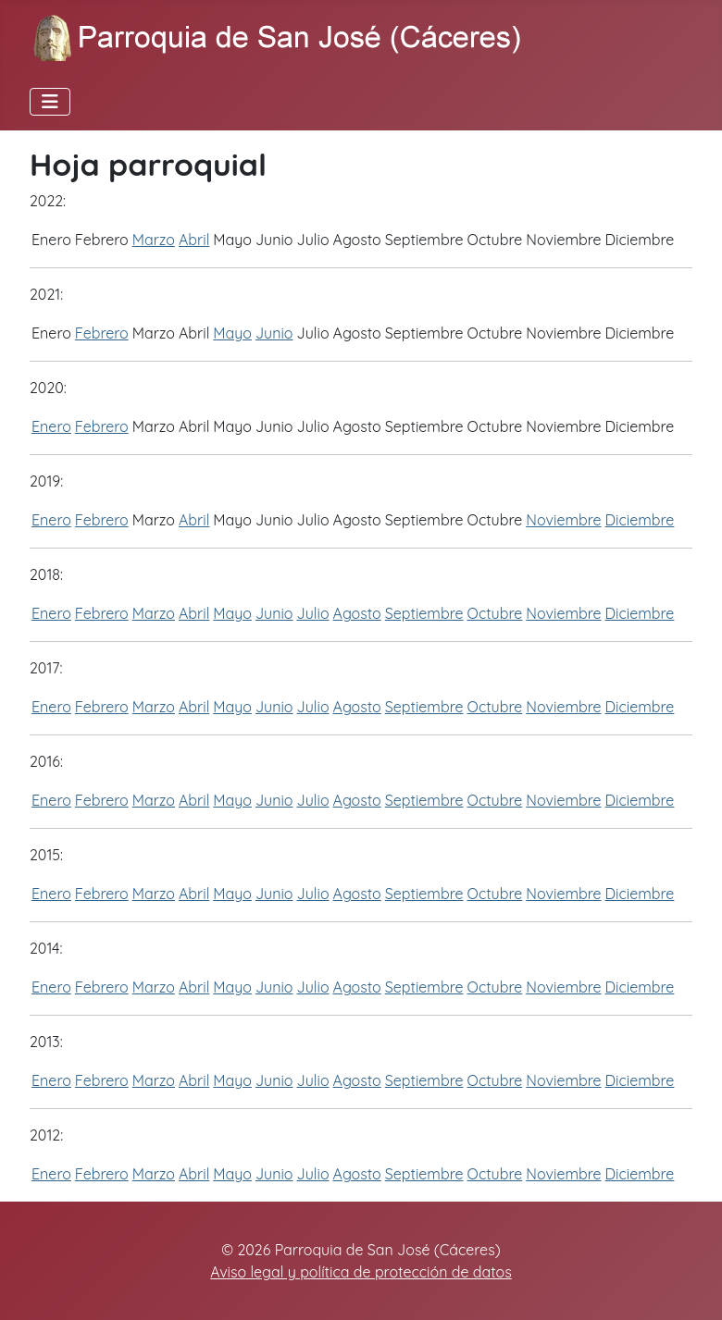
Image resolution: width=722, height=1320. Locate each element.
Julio (313, 613)
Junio (274, 333)
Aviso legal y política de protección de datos (361, 1272)
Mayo (232, 333)
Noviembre (563, 520)
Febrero (102, 333)
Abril (194, 239)
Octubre (495, 613)
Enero (51, 426)
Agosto (357, 613)
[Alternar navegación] (50, 102)
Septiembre (424, 613)
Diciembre (640, 520)
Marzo (153, 239)
